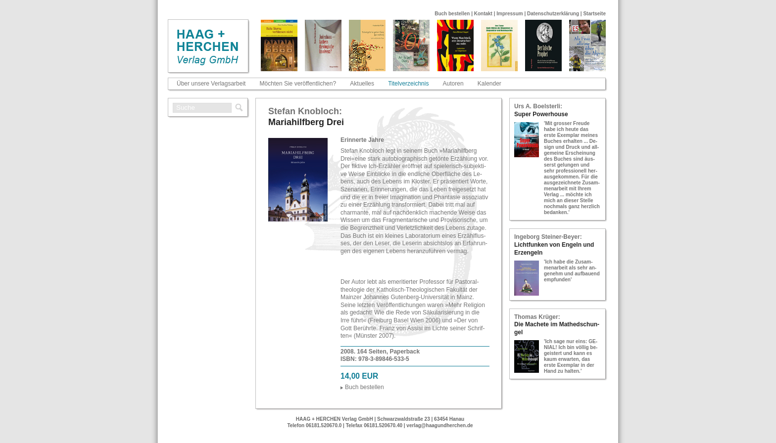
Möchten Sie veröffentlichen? (298, 83)
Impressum (509, 13)
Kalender (489, 83)
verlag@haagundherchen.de (439, 425)
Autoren (453, 83)
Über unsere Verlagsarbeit (211, 83)
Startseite (594, 13)
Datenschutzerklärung (553, 13)
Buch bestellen (452, 13)
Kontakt (483, 13)
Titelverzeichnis (408, 83)
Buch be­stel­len (364, 387)
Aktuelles (362, 83)
